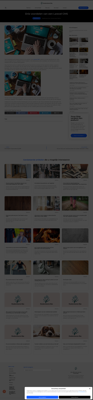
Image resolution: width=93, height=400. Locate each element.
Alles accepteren (42, 397)
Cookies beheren (74, 397)
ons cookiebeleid (81, 391)
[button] (89, 388)
